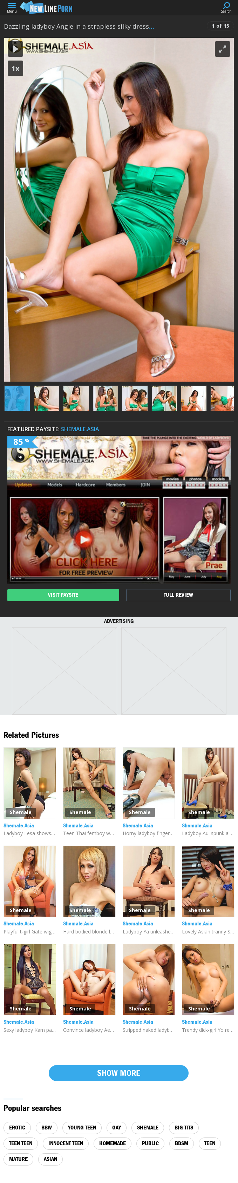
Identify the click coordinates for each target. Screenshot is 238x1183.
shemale (147, 1127)
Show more (118, 1073)
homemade (112, 1143)
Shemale (21, 812)
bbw (46, 1127)
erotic (17, 1127)
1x (16, 68)
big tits (184, 1127)
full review (178, 595)
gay (116, 1127)
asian (50, 1159)
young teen (82, 1127)
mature (18, 1159)
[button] (222, 49)
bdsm (181, 1143)
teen (209, 1143)
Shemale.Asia (80, 429)
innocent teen (65, 1143)
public (150, 1143)
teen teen (20, 1143)
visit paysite (63, 595)
